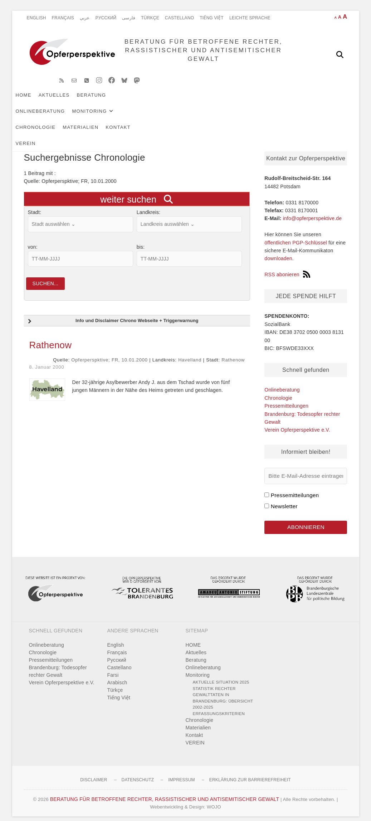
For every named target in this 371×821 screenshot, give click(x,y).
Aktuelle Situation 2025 (221, 676)
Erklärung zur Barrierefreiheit (250, 773)
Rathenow (50, 339)
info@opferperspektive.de (312, 210)
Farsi (113, 669)
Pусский (106, 17)
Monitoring (198, 100)
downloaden (278, 250)
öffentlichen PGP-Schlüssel (295, 234)
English (36, 17)
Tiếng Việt (212, 17)
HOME (35, 100)
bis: (141, 239)
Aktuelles (66, 100)
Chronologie (250, 100)
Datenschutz (138, 773)
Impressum (181, 773)
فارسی (128, 17)
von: (33, 239)
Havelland (189, 353)
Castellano (179, 17)
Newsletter (284, 498)
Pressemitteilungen (286, 397)
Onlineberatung (149, 100)
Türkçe (150, 17)
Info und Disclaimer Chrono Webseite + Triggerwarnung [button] (112, 315)
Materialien (295, 100)
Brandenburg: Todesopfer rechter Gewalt (58, 665)
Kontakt (40, 117)
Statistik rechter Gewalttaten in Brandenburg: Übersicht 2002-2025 (223, 692)
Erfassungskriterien (219, 707)
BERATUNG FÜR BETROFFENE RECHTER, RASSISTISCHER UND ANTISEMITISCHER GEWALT (199, 54)
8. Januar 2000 (46, 361)
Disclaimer (93, 773)
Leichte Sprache (249, 17)
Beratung (103, 100)
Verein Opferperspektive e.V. (297, 421)
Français (63, 17)
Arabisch (117, 676)
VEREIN (69, 117)
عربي (85, 17)
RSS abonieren (287, 266)
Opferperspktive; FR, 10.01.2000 (109, 353)
